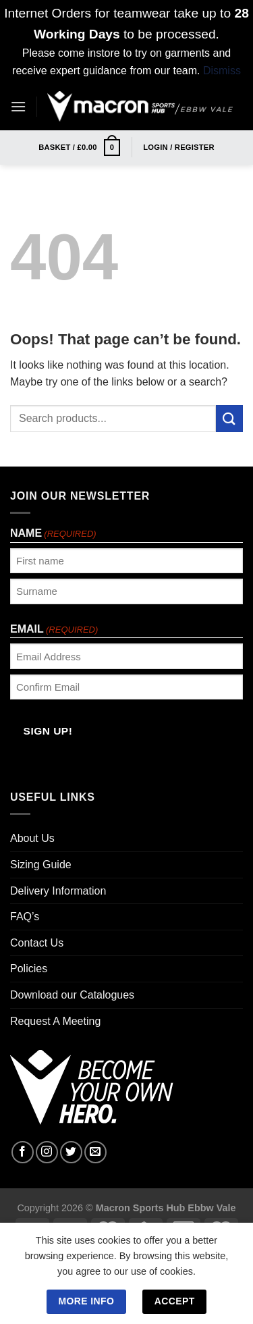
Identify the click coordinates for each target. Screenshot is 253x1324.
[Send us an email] (95, 1152)
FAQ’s (24, 916)
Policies (28, 968)
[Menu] (18, 106)
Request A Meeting (55, 1021)
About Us (32, 838)
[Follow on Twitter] (71, 1152)
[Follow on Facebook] (22, 1152)
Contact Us (36, 943)
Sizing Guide (41, 864)
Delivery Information (58, 891)
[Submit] (229, 418)
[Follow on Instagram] (47, 1152)
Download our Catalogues (72, 995)
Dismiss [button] (222, 70)
